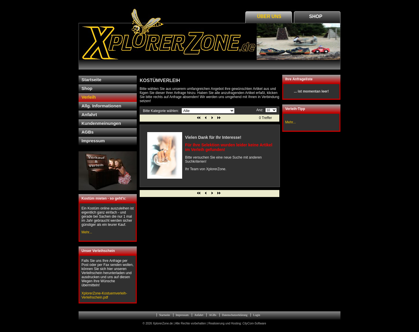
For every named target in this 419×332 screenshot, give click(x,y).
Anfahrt (89, 114)
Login (256, 315)
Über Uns (269, 16)
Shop (315, 16)
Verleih (88, 97)
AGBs (87, 131)
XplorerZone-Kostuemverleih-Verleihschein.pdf (104, 295)
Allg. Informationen (101, 105)
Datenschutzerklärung (235, 315)
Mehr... (290, 122)
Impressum (93, 140)
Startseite (91, 79)
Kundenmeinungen (101, 123)
